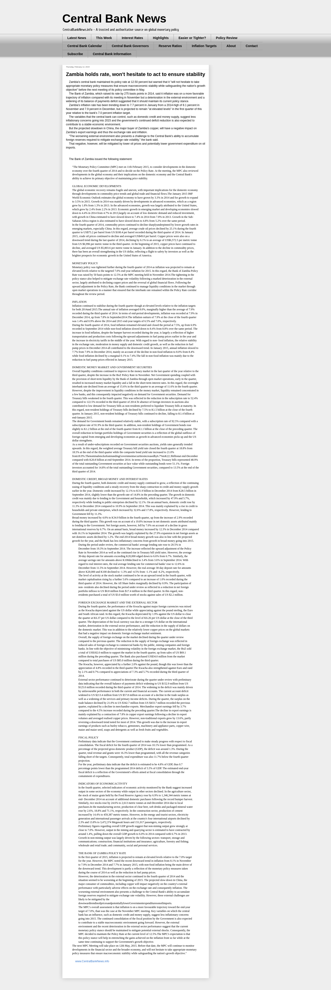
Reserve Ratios (170, 46)
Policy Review (226, 38)
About (231, 46)
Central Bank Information (112, 54)
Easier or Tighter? (192, 38)
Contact (252, 46)
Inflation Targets (204, 46)
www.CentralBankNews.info (92, 961)
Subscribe (75, 54)
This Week (104, 38)
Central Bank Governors (130, 46)
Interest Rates (132, 38)
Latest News (76, 38)
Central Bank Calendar (84, 46)
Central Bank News (114, 18)
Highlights (160, 38)
